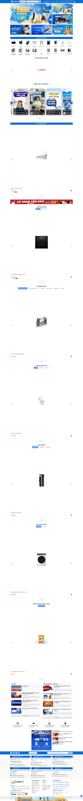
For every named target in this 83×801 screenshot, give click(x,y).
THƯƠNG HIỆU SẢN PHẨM (41, 58)
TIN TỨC (13, 684)
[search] (39, 2)
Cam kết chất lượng (45, 788)
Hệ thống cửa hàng (53, 2)
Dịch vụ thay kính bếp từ (20, 54)
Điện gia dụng (69, 53)
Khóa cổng (48, 447)
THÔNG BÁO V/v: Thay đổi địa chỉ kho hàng (30, 708)
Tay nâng (62, 288)
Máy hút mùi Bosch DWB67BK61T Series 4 (69, 112)
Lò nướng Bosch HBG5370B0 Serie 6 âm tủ (18, 274)
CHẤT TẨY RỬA (41, 605)
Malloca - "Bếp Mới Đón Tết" (65, 733)
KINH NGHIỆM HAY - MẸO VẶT (50, 684)
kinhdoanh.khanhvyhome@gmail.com (20, 792)
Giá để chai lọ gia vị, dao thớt (33, 288)
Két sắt (55, 53)
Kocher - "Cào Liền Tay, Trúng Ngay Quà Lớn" (65, 738)
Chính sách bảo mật (35, 783)
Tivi (62, 53)
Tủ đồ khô (42, 288)
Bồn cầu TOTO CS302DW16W (16, 433)
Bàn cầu (35, 367)
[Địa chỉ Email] (60, 753)
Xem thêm (34, 792)
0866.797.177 (60, 788)
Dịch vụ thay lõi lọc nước (27, 54)
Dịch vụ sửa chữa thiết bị (13, 54)
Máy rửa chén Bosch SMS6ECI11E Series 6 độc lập (37, 112)
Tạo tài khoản (33, 752)
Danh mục (22, 1)
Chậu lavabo (41, 367)
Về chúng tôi (44, 782)
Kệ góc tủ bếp (56, 288)
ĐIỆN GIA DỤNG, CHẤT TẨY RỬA (41, 603)
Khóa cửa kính (41, 447)
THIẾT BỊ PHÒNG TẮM (41, 365)
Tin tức (43, 783)
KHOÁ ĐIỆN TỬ (41, 445)
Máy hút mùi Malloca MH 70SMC (16, 188)
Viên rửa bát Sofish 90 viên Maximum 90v (18, 671)
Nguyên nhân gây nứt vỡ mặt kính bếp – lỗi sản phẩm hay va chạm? (62, 694)
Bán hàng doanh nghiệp (46, 786)
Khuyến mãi (59, 2)
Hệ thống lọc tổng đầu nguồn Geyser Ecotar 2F (53, 112)
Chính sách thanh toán (35, 790)
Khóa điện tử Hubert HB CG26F (16, 512)
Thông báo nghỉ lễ (25, 685)
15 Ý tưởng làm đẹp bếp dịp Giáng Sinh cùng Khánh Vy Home (62, 686)
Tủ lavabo (34, 53)
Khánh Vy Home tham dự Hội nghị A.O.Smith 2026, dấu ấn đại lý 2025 (30, 701)
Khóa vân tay (35, 447)
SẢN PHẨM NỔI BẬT (41, 123)
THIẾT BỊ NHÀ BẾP (41, 207)
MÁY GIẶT (38, 526)
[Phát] (41, 740)
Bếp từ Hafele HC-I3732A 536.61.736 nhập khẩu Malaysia (21, 112)
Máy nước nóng (20, 46)
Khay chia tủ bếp (49, 288)
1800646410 (47, 2)
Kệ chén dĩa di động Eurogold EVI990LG (17, 353)
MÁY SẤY (44, 526)
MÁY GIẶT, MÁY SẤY (41, 524)
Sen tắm (41, 53)
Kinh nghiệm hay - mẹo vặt (46, 785)
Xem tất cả (41, 196)
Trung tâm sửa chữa (64, 2)
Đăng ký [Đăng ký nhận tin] (70, 752)
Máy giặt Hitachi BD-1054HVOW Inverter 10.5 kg (19, 592)
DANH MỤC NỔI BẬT (41, 38)
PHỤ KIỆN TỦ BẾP (41, 286)
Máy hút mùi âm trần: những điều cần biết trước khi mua (62, 710)
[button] (71, 46)
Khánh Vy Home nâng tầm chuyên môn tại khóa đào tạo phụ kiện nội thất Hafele (30, 693)
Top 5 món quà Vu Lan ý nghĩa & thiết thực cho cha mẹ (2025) (62, 702)
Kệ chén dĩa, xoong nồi (23, 288)
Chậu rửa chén (34, 46)
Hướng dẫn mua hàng (35, 782)
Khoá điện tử (48, 53)
